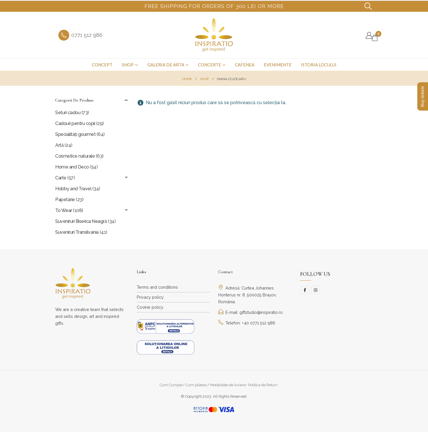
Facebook (304, 290)
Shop (128, 64)
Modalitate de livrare (227, 385)
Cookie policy (150, 307)
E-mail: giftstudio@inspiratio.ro (250, 312)
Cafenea (244, 64)
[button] (368, 6)
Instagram (315, 290)
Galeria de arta (165, 64)
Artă (59, 145)
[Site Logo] (214, 35)
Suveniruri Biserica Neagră (81, 221)
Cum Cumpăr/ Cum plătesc (183, 385)
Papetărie (65, 199)
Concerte (209, 64)
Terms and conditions (157, 287)
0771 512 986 (86, 35)
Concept (102, 64)
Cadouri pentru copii (75, 123)
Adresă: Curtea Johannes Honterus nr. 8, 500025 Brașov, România (247, 295)
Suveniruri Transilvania (77, 232)
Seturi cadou (67, 112)
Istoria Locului (318, 64)
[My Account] (369, 35)
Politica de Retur (262, 385)
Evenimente (278, 64)
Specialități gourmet (75, 134)
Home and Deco (72, 167)
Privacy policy (150, 297)
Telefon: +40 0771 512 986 (246, 322)
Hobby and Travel (73, 188)
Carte (60, 178)
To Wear (63, 210)
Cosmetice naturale (75, 156)
